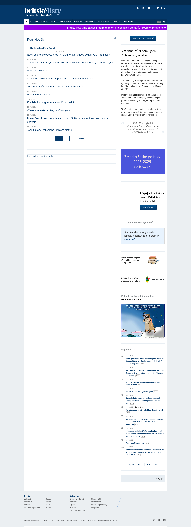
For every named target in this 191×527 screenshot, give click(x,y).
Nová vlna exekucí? (38, 70)
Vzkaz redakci (96, 502)
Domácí (49, 499)
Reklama (73, 508)
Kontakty (73, 502)
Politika (48, 502)
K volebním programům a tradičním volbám (51, 102)
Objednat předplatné (143, 38)
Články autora (36, 48)
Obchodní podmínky (77, 510)
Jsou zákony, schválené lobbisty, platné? (50, 130)
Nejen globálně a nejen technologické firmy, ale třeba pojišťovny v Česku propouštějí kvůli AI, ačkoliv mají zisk (145, 361)
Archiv (54, 22)
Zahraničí (27, 499)
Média (48, 505)
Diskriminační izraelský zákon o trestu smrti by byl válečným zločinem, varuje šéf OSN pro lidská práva (145, 452)
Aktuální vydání (39, 22)
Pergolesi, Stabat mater (138, 443)
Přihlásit (159, 8)
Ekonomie (28, 502)
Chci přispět (148, 207)
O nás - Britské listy (77, 499)
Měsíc (140, 464)
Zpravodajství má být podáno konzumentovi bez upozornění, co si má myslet (70, 62)
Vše (155, 464)
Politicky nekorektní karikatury (137, 298)
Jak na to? (129, 239)
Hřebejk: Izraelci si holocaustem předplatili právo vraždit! (143, 383)
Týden (131, 464)
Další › (82, 138)
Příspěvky (128, 22)
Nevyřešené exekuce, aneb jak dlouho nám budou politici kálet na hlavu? (68, 54)
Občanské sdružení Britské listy (52, 520)
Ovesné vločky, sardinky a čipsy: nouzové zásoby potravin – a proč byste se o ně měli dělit (143, 401)
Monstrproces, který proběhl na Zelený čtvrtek (144, 411)
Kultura (27, 505)
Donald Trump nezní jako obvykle (142, 391)
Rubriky (90, 22)
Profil (45, 48)
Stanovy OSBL (97, 499)
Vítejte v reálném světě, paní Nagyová (49, 110)
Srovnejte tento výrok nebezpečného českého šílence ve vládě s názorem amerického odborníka (144, 422)
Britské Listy (144, 501)
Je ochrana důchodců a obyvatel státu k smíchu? (55, 86)
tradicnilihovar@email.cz (41, 156)
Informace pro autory (99, 505)
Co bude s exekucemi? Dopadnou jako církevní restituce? (60, 78)
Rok (148, 464)
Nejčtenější (104, 22)
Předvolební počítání (39, 94)
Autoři (117, 22)
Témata (78, 22)
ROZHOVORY (65, 22)
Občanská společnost (32, 508)
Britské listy (44, 12)
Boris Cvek (139, 407)
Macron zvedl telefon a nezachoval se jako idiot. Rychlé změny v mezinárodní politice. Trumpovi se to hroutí (145, 373)
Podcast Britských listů (137, 222)
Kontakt (52, 48)
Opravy (72, 505)
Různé (48, 508)
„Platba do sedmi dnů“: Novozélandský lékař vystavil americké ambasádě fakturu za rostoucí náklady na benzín (145, 434)
